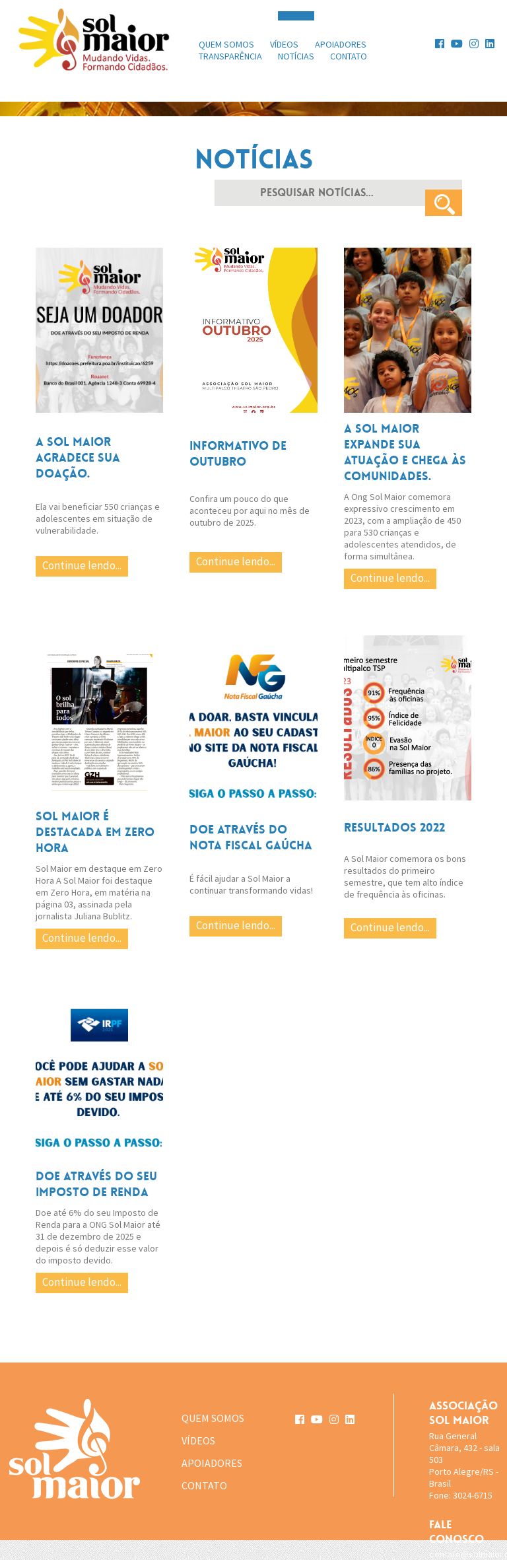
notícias (296, 56)
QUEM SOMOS (213, 1418)
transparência (230, 56)
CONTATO (204, 1485)
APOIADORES (212, 1463)
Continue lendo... (81, 565)
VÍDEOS (198, 1440)
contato (348, 56)
